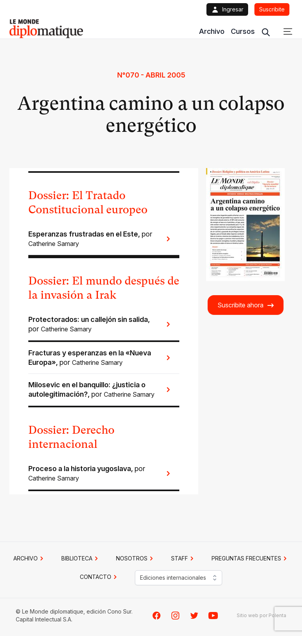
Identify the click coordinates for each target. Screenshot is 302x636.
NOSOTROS (135, 558)
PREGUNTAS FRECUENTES (250, 558)
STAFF (183, 558)
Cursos (243, 31)
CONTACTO (99, 577)
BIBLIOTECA (80, 558)
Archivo (212, 31)
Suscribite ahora (245, 305)
